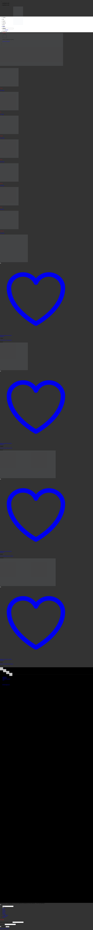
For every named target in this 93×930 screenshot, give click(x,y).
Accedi (7, 926)
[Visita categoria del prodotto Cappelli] (36, 127)
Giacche (4, 22)
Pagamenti (4, 678)
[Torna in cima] (0, 904)
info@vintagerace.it (6, 684)
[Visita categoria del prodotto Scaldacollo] (36, 222)
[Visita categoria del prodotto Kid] (36, 103)
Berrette (6, 29)
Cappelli (4, 28)
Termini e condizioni (6, 679)
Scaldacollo (4, 31)
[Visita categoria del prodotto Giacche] (36, 174)
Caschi (3, 21)
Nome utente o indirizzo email (6, 922)
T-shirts (3, 17)
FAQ (3, 680)
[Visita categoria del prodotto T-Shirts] (36, 79)
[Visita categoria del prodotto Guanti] (36, 198)
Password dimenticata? (4, 928)
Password (2, 924)
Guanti (3, 26)
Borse (3, 24)
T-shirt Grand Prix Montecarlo (6, 340)
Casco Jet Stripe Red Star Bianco (6, 664)
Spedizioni (4, 677)
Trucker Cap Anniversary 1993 (6, 448)
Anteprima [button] (2, 336)
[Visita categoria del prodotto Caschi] (36, 150)
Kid (3, 19)
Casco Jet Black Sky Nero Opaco (6, 556)
